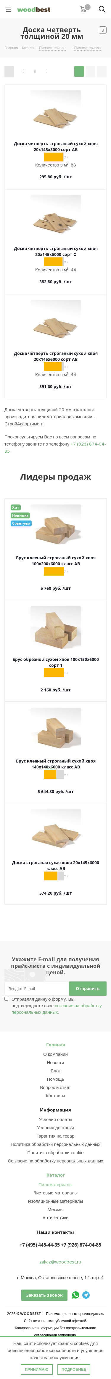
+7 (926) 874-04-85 (81, 1245)
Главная (55, 1045)
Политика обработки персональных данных (55, 1144)
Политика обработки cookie (55, 1152)
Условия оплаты (55, 1119)
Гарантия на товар (55, 1136)
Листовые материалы (55, 1193)
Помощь (55, 1079)
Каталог (55, 1175)
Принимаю (37, 1369)
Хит (15, 507)
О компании (55, 1054)
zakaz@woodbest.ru (60, 1262)
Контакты (55, 1095)
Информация (55, 1110)
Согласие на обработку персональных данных (55, 1161)
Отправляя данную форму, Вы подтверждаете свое (57, 1005)
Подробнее (74, 1369)
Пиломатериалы (55, 1184)
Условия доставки (55, 1127)
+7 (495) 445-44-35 (40, 1245)
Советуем (21, 523)
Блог (55, 1071)
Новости (55, 1062)
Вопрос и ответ (55, 1087)
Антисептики (56, 1218)
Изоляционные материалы (55, 1201)
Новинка (20, 515)
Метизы (55, 1209)
